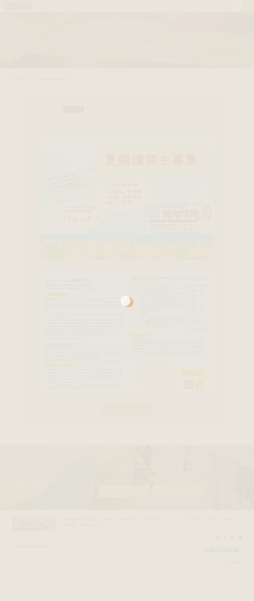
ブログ (170, 519)
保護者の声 (127, 519)
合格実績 (228, 519)
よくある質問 (189, 519)
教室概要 (71, 519)
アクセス (210, 519)
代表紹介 (107, 519)
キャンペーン (73, 109)
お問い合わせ (89, 524)
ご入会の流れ (150, 519)
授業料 (70, 524)
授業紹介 (89, 519)
